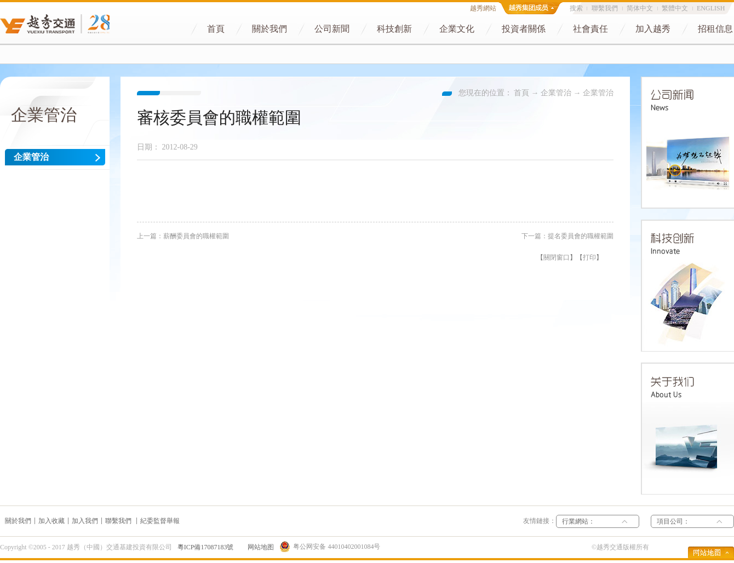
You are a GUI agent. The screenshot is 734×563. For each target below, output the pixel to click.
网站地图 (259, 547)
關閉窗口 (556, 257)
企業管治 (556, 93)
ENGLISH (711, 8)
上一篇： (183, 236)
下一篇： (567, 236)
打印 (589, 257)
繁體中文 (675, 8)
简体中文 (640, 8)
